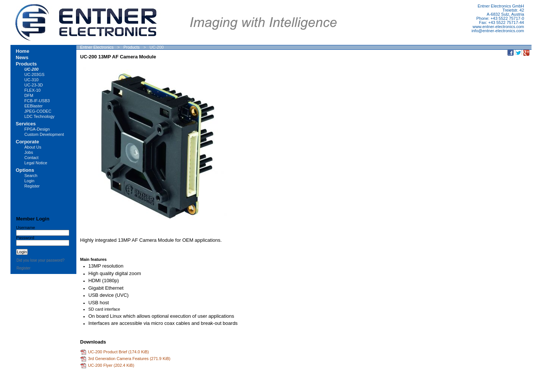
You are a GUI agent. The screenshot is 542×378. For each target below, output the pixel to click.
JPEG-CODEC (37, 111)
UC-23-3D (33, 85)
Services (26, 123)
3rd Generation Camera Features (129, 358)
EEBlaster (33, 106)
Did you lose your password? (40, 260)
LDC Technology (39, 116)
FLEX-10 (32, 90)
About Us (32, 147)
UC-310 (31, 79)
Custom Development (44, 134)
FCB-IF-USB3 (37, 100)
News (22, 57)
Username (25, 227)
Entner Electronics (96, 47)
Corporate (27, 141)
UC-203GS (34, 74)
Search (30, 175)
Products (132, 47)
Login (29, 181)
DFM (28, 95)
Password (25, 237)
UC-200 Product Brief (118, 351)
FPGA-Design (37, 129)
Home (22, 51)
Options (25, 170)
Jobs (28, 152)
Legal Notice (35, 163)
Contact (31, 157)
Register (32, 186)
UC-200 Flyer (111, 365)
